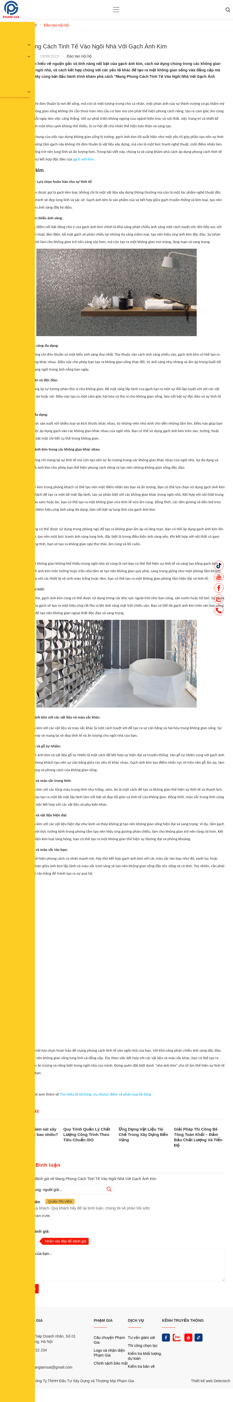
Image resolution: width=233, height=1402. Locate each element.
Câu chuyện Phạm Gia (109, 1340)
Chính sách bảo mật (111, 1363)
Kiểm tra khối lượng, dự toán (145, 1356)
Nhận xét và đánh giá (28, 1231)
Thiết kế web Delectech (210, 1381)
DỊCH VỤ (136, 1320)
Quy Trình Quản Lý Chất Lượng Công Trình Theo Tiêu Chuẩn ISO (86, 1134)
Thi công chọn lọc (143, 1345)
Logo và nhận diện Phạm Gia (109, 1352)
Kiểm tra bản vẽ (141, 1366)
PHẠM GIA (103, 1320)
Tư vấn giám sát (141, 1337)
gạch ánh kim (83, 159)
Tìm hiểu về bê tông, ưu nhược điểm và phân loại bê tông (105, 1094)
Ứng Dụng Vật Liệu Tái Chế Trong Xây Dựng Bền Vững (143, 1134)
